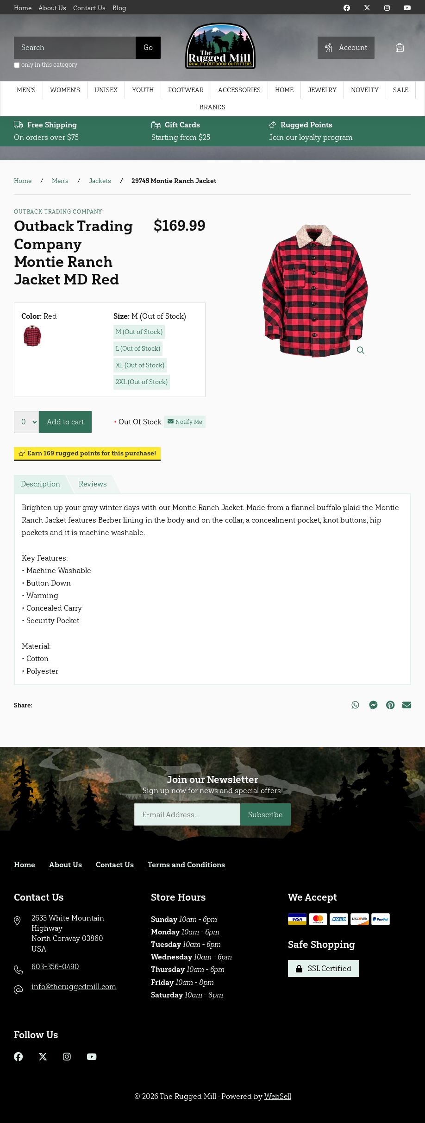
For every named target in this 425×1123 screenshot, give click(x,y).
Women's (65, 90)
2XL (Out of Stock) (142, 382)
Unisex (106, 90)
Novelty (365, 90)
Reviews (93, 483)
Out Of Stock (138, 421)
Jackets (100, 181)
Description (41, 483)
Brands (212, 107)
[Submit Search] (148, 48)
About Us (52, 8)
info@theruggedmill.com (74, 986)
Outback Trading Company (58, 211)
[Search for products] (75, 48)
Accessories (239, 90)
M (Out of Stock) (139, 332)
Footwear (186, 90)
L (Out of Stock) (138, 349)
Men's (26, 90)
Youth (143, 90)
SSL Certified (323, 968)
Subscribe (265, 814)
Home (22, 8)
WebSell (278, 1096)
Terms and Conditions (186, 864)
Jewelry (322, 90)
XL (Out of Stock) (140, 365)
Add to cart (65, 421)
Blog (119, 8)
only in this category (45, 64)
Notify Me (185, 421)
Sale (400, 90)
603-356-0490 (55, 966)
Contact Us (89, 8)
